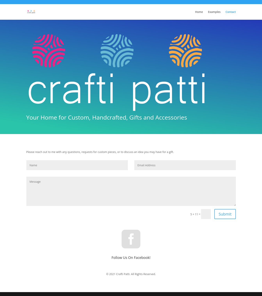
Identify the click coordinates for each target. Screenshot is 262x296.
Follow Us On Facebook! (131, 257)
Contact (230, 12)
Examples (214, 12)
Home (199, 12)
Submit (225, 214)
